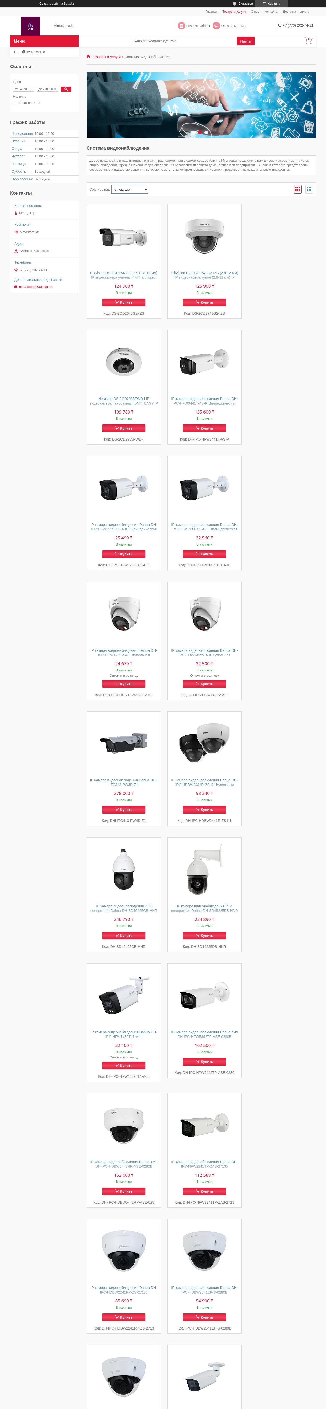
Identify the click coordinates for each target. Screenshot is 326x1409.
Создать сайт (48, 3)
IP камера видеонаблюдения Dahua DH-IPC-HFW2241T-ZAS (122, 1165)
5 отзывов (246, 3)
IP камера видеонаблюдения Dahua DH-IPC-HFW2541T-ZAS (279, 1039)
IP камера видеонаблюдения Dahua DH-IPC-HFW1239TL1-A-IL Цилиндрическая (201, 403)
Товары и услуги (234, 12)
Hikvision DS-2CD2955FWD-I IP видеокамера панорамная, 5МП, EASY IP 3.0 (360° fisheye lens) (280, 277)
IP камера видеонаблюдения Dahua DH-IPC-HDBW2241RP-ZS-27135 (201, 913)
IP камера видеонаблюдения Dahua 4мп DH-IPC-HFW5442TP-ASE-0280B (201, 783)
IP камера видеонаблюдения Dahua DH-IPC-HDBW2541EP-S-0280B (279, 913)
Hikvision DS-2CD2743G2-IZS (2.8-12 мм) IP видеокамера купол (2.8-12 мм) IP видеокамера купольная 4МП (201, 277)
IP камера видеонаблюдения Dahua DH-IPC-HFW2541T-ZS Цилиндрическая (201, 1039)
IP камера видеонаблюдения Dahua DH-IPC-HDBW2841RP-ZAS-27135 (122, 1039)
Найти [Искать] (245, 41)
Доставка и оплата (296, 12)
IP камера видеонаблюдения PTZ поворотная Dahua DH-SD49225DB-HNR (279, 659)
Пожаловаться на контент (173, 1404)
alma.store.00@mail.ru (35, 287)
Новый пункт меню (29, 52)
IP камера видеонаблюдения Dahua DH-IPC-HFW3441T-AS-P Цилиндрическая (122, 403)
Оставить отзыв (233, 26)
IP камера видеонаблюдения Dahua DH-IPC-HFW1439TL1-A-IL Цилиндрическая (279, 403)
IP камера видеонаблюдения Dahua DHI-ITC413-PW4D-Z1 (279, 527)
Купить (125, 302)
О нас (255, 12)
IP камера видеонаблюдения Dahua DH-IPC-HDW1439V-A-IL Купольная (201, 527)
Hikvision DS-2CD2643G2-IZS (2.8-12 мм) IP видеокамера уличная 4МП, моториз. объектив (123, 277)
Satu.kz (185, 1399)
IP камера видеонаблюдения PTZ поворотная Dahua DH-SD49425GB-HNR (201, 659)
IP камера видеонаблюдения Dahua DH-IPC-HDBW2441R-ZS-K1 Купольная (122, 657)
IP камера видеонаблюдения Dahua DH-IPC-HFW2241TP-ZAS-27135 (122, 913)
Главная (211, 12)
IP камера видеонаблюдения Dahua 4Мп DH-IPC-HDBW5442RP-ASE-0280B (279, 783)
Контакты (271, 12)
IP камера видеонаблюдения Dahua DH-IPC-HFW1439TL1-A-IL (122, 783)
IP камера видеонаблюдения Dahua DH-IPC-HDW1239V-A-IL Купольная (122, 527)
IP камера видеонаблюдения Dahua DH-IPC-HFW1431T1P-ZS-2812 (201, 1165)
